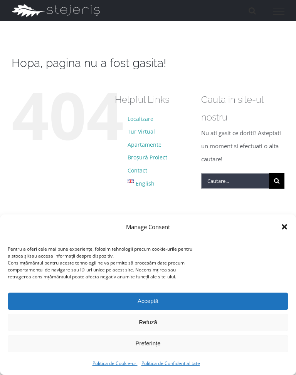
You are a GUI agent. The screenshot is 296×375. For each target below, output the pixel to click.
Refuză (148, 322)
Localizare (140, 118)
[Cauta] (276, 181)
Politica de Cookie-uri (115, 363)
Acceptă (148, 301)
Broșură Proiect (147, 157)
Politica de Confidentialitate (170, 363)
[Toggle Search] (252, 11)
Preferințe (147, 343)
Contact (137, 170)
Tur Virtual (141, 131)
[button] (284, 227)
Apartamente (144, 144)
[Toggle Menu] (278, 11)
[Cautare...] (235, 181)
